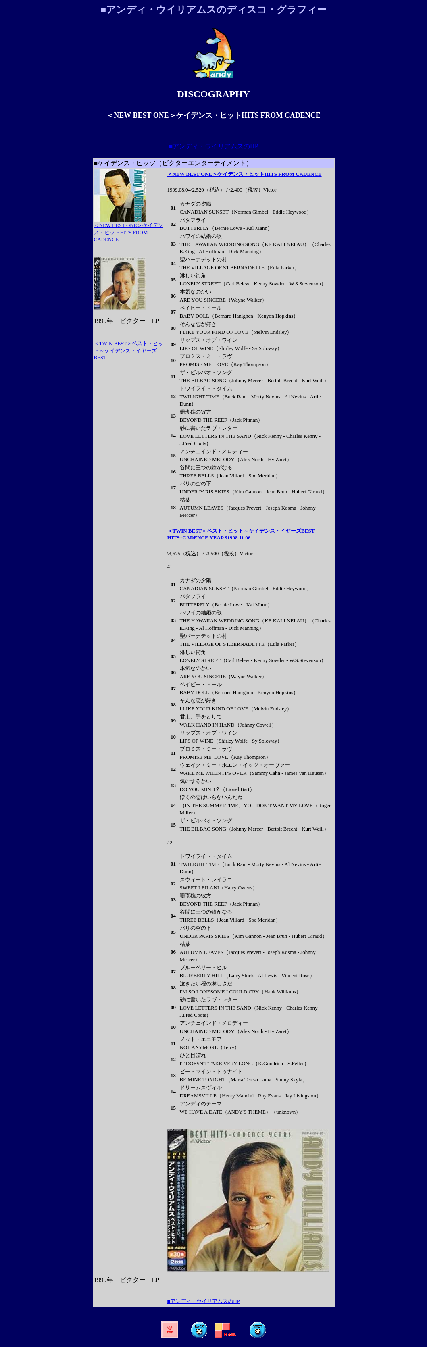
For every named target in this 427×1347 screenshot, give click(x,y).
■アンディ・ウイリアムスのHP (213, 146)
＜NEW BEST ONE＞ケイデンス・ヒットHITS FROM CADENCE (244, 174)
